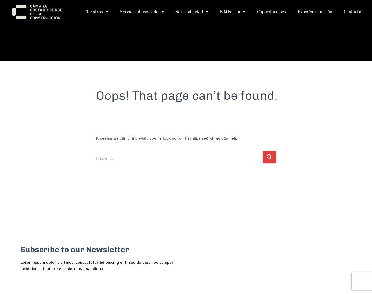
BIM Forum (233, 13)
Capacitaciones (271, 12)
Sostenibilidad (192, 13)
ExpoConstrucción (315, 12)
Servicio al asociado (142, 13)
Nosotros (96, 13)
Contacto (352, 12)
